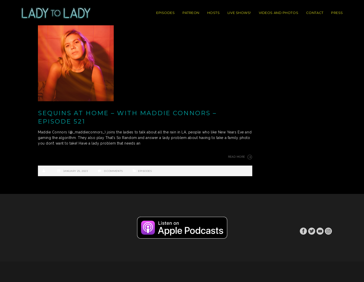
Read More (240, 157)
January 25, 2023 (75, 171)
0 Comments (113, 171)
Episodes (145, 171)
